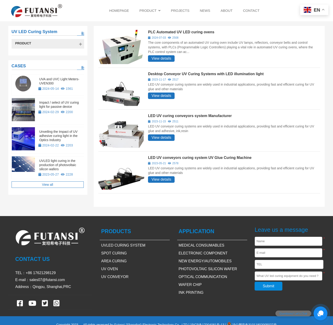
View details (161, 58)
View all (47, 184)
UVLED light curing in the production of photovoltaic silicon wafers (57, 165)
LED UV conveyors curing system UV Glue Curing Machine (199, 158)
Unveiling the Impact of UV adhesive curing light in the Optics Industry (58, 136)
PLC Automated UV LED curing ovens (181, 32)
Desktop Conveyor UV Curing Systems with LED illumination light (206, 74)
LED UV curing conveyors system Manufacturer (190, 116)
